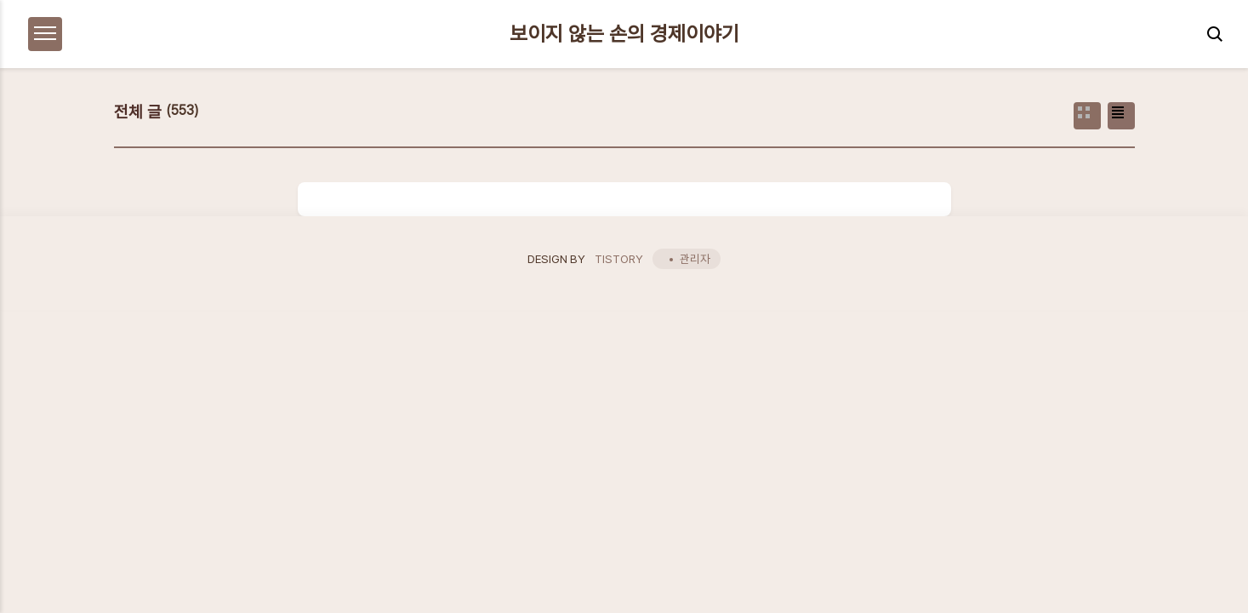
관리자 (695, 259)
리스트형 (1121, 115)
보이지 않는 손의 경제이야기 (624, 34)
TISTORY (619, 259)
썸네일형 (1087, 115)
